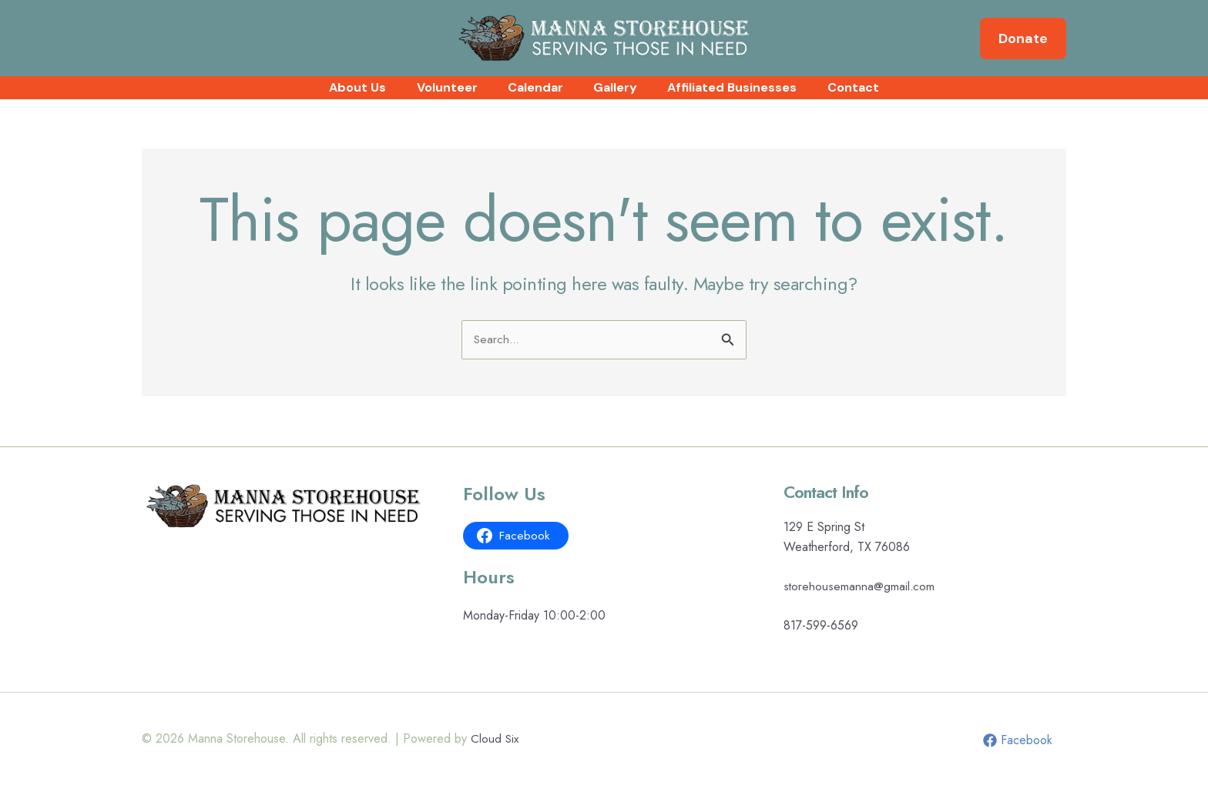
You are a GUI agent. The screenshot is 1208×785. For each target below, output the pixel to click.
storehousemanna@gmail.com (860, 586)
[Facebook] (1017, 740)
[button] (1023, 38)
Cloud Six (495, 738)
